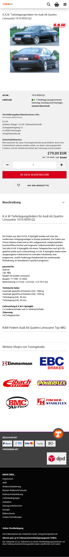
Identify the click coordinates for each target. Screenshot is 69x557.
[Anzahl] (34, 165)
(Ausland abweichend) (41, 106)
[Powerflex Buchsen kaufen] (52, 383)
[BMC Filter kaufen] (17, 402)
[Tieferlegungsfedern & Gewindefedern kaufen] (17, 383)
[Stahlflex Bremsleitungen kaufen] (52, 402)
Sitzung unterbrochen (12, 506)
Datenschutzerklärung (12, 494)
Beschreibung (11, 202)
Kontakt (6, 509)
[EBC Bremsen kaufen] (52, 363)
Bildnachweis (8, 513)
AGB (4, 482)
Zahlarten (6, 502)
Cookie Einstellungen (12, 517)
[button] (7, 165)
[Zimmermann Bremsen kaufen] (17, 363)
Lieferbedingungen (11, 498)
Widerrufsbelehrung (11, 486)
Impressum (7, 479)
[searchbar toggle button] (48, 4)
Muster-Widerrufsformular (14, 490)
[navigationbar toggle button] (65, 4)
